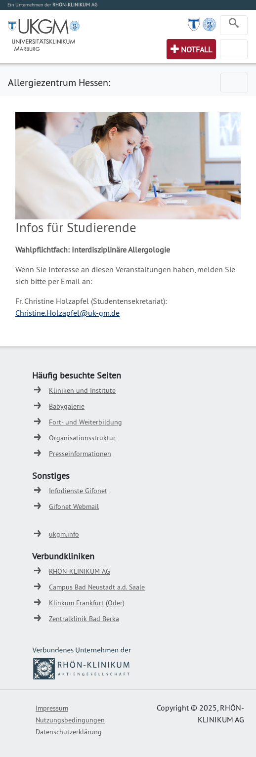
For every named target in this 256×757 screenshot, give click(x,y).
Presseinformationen (80, 453)
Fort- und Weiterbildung (85, 422)
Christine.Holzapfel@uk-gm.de (67, 313)
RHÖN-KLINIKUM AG (79, 571)
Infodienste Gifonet (78, 490)
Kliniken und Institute (82, 390)
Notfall (196, 49)
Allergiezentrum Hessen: (59, 82)
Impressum (52, 708)
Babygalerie (67, 406)
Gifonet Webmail (74, 506)
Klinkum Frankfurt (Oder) (87, 602)
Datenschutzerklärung (69, 731)
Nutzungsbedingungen (70, 719)
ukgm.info (64, 534)
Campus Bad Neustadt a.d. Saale (97, 587)
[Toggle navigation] (234, 25)
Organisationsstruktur (82, 437)
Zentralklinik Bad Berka (84, 618)
